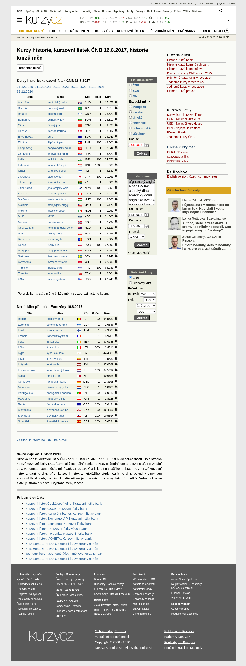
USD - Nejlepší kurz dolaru (185, 123)
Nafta (122, 609)
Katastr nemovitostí (144, 584)
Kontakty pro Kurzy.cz (179, 642)
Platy (80, 595)
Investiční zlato (109, 604)
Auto (174, 579)
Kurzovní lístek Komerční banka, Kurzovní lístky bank (63, 513)
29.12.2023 (61, 87)
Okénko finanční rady (183, 190)
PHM (105, 609)
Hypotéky (118, 11)
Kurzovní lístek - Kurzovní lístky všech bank (57, 528)
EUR (83, 18)
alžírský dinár (141, 191)
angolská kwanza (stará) (141, 204)
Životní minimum (26, 603)
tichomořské (141, 128)
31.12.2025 (25, 87)
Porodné (76, 606)
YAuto (201, 3)
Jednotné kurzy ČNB (181, 137)
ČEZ (151, 18)
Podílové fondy (115, 584)
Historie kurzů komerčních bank (188, 64)
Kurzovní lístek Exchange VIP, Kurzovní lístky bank (62, 518)
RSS (180, 647)
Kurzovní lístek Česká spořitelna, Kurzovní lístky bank (64, 503)
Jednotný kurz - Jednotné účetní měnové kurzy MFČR (64, 553)
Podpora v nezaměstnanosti (72, 610)
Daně (136, 613)
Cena (182, 579)
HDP (111, 589)
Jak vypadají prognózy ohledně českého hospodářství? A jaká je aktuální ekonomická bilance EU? (206, 208)
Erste (152, 22)
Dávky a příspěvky (67, 601)
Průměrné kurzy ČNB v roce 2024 (189, 77)
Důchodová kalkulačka (30, 584)
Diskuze (197, 11)
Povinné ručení (25, 613)
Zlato (129, 18)
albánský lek (141, 186)
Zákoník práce (141, 603)
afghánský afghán (141, 182)
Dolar (79, 584)
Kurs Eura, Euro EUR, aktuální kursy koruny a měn (62, 548)
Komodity (86, 11)
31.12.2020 (25, 91)
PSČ (152, 579)
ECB (135, 90)
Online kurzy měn (181, 147)
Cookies (120, 631)
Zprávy (30, 11)
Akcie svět (56, 11)
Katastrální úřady (142, 589)
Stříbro (123, 604)
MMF (136, 96)
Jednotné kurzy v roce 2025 (185, 82)
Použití (169, 647)
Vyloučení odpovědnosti (112, 636)
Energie (140, 11)
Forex (205, 31)
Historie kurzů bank (180, 60)
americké (139, 123)
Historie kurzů (49, 37)
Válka (186, 11)
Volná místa (72, 590)
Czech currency (180, 608)
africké (137, 117)
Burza (97, 579)
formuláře (145, 613)
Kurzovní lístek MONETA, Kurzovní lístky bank (59, 538)
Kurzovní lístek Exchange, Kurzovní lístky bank (59, 523)
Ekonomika (100, 589)
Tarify (130, 11)
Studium (231, 3)
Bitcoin (106, 11)
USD (83, 22)
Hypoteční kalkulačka (29, 608)
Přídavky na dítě (26, 589)
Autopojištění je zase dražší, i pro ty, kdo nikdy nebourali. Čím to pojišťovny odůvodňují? (206, 242)
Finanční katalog (180, 592)
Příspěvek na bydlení (29, 594)
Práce (177, 11)
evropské (139, 107)
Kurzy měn (70, 11)
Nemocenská (63, 606)
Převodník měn (177, 132)
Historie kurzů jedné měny (184, 68)
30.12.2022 (79, 87)
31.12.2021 (96, 87)
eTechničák (186, 587)
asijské (137, 112)
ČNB (135, 85)
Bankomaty (73, 574)
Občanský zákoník (143, 598)
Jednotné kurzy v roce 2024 (185, 86)
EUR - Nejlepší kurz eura (183, 119)
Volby (174, 597)
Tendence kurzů (30, 68)
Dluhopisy (99, 584)
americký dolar (141, 195)
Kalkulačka (154, 11)
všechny (138, 133)
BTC (105, 18)
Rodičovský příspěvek (29, 598)
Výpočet (38, 574)
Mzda (73, 595)
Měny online (80, 31)
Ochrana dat (104, 631)
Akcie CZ (41, 11)
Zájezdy (192, 3)
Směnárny (186, 31)
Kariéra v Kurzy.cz (177, 636)
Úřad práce (62, 595)
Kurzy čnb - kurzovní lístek (184, 114)
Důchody (61, 615)
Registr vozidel (179, 584)
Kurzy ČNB (104, 31)
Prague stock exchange (184, 613)
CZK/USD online (178, 156)
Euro (72, 584)
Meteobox (211, 3)
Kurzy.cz (21, 37)
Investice (99, 574)
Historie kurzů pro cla (181, 91)
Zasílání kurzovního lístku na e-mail (42, 440)
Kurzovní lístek (158, 3)
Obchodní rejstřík (177, 3)
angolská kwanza (141, 200)
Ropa (129, 22)
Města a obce (140, 579)
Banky (59, 574)
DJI (104, 22)
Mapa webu (185, 597)
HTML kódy (194, 647)
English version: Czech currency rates (192, 176)
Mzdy (119, 589)
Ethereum (124, 594)
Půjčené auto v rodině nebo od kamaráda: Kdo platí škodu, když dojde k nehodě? (205, 224)
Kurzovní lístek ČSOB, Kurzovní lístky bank (56, 508)
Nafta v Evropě (102, 613)
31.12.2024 (43, 87)
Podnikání (139, 574)
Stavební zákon (142, 608)
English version (180, 603)
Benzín (114, 609)
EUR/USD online (178, 152)
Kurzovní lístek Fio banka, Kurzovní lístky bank (59, 533)
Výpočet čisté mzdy (28, 579)
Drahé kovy (101, 600)
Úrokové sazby (64, 579)
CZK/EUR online (178, 161)
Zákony (167, 11)
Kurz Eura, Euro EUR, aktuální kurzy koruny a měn (62, 543)
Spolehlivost (193, 579)
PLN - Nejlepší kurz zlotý (183, 128)
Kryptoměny (101, 594)
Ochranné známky (143, 594)
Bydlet (222, 3)
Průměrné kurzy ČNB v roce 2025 (189, 73)
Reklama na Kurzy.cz (179, 631)
